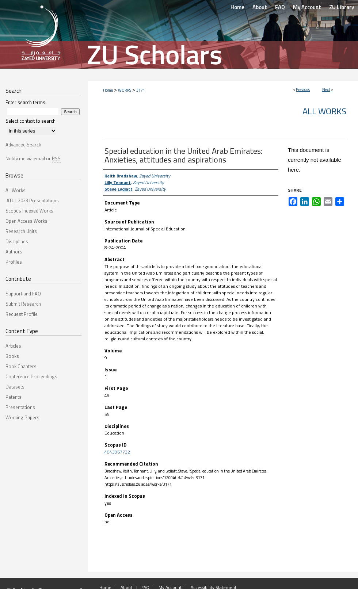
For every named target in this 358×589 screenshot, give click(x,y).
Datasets (14, 386)
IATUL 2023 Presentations (32, 200)
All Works (324, 111)
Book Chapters (21, 366)
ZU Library (341, 7)
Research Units (21, 231)
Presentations (20, 407)
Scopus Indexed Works (29, 210)
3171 (140, 90)
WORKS (124, 90)
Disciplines (16, 241)
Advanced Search (23, 144)
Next (326, 89)
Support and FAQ (23, 293)
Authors (13, 251)
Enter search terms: (25, 102)
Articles (13, 345)
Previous (303, 89)
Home (108, 90)
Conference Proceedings (31, 376)
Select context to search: (31, 121)
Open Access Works (26, 221)
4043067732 (117, 451)
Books (12, 356)
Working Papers (22, 417)
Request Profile (21, 314)
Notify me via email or (33, 158)
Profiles (13, 261)
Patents (13, 397)
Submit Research (23, 303)
